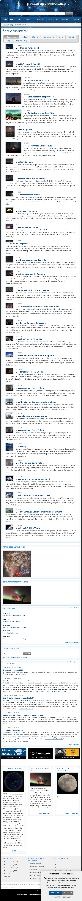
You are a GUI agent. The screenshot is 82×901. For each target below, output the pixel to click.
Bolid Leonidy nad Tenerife (33, 260)
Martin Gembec (18, 678)
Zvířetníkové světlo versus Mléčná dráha (39, 306)
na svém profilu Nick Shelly (54, 739)
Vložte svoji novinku (74, 662)
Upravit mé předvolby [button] (62, 897)
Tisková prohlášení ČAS (11, 862)
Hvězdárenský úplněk (30, 64)
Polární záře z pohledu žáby (41, 113)
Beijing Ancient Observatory (33, 416)
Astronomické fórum (36, 878)
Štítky (11, 25)
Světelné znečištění (35, 864)
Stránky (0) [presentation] (24, 37)
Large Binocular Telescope (33, 323)
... (21, 57)
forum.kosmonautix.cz (20, 741)
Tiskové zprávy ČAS (10, 865)
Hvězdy (57, 862)
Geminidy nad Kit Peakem (32, 274)
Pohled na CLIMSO (29, 227)
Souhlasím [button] (55, 893)
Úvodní (5, 25)
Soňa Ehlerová (18, 667)
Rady (56, 19)
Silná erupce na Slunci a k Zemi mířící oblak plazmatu (23, 715)
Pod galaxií (26, 129)
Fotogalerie (40, 19)
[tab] (11, 37)
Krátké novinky (9, 663)
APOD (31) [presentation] (70, 37)
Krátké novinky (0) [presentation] (48, 37)
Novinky (12, 19)
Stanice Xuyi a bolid (29, 48)
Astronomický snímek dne (14, 547)
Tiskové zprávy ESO (10, 871)
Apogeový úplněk (28, 211)
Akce (19, 19)
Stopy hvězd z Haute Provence (34, 290)
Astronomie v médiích (36, 873)
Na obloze (28, 19)
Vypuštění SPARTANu (30, 528)
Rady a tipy (33, 870)
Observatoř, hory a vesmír (32, 178)
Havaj (23, 446)
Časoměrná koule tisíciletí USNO (35, 495)
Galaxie (57, 865)
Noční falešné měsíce (30, 194)
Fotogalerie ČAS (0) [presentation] (21, 41)
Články (5, 19)
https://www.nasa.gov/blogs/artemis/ (54, 691)
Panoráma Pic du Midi (38, 80)
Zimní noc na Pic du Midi (31, 339)
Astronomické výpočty (36, 867)
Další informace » (18, 851)
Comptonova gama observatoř (35, 479)
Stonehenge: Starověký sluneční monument (41, 511)
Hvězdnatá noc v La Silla (31, 371)
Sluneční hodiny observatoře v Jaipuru (38, 402)
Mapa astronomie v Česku (37, 875)
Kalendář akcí (9, 609)
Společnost (65, 19)
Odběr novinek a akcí (11, 648)
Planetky (58, 868)
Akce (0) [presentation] (61, 37)
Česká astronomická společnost (16, 884)
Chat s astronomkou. (20, 674)
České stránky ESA (10, 874)
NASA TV (7, 877)
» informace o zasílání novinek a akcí (15, 657)
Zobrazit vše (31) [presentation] (11, 37)
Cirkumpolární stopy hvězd (41, 96)
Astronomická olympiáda (12, 868)
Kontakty (76, 19)
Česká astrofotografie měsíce (15, 582)
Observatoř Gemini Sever (40, 145)
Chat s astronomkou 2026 (13, 670)
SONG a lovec (26, 162)
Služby (50, 19)
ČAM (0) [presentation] (8, 41)
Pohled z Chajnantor (19, 243)
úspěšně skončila (17, 732)
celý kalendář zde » (72, 643)
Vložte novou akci (75, 607)
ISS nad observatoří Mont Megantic (37, 355)
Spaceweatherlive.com (26, 709)
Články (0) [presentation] (35, 37)
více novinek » (74, 744)
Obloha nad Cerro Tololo (32, 388)
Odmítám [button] (68, 893)
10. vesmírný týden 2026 (12, 768)
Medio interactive (30, 894)
